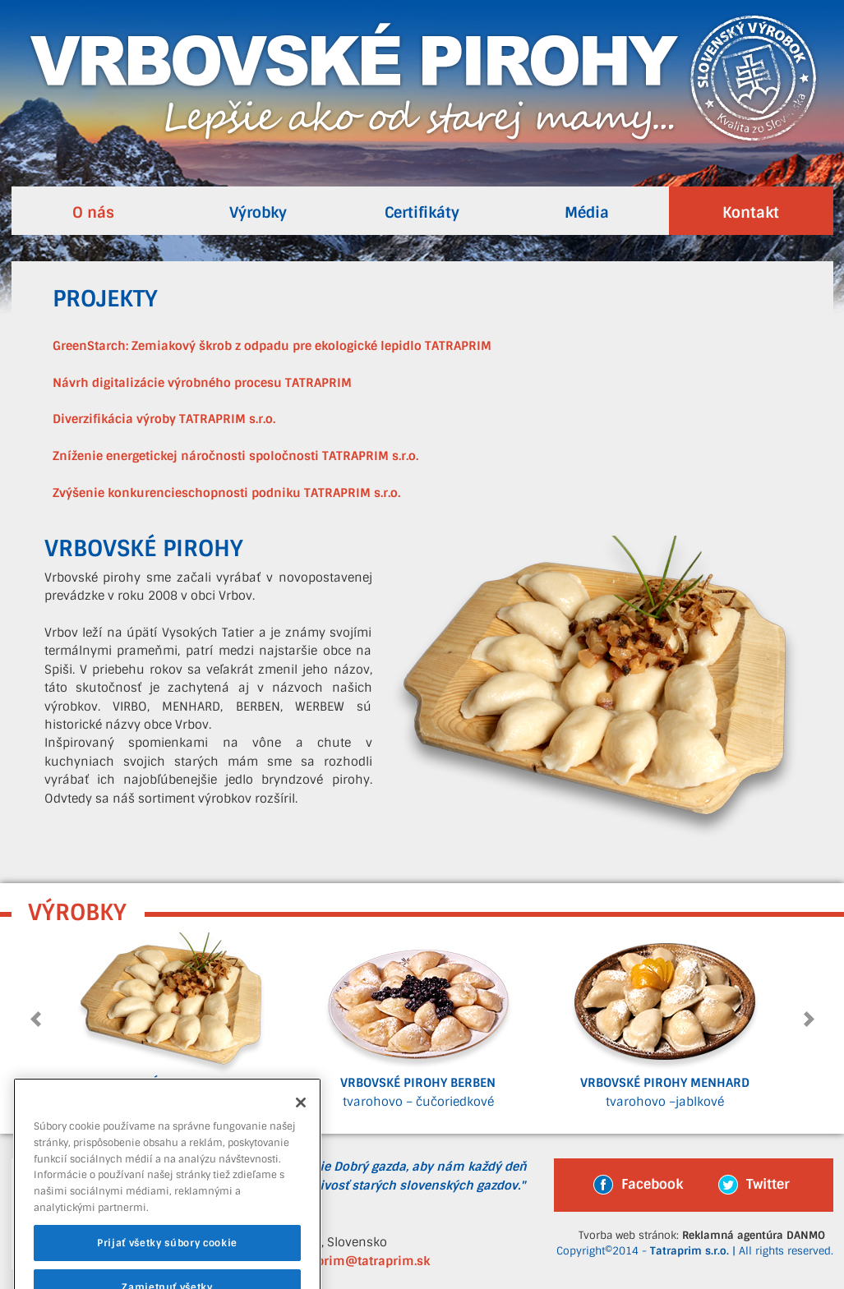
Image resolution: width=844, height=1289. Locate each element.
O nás (93, 213)
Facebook (638, 1185)
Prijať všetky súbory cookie (167, 1258)
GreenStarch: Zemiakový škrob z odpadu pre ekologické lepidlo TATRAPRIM (272, 346)
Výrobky (258, 213)
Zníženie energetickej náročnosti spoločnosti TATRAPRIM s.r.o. (235, 456)
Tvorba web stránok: (702, 1235)
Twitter (754, 1185)
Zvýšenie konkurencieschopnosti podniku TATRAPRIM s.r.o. (226, 493)
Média (587, 213)
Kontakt (750, 213)
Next (808, 1019)
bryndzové (172, 1018)
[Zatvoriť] (301, 1118)
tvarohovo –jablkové (665, 1018)
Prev (37, 1019)
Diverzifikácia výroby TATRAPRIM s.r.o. (164, 419)
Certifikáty (422, 213)
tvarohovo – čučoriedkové (418, 1018)
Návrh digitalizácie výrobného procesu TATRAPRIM (202, 383)
